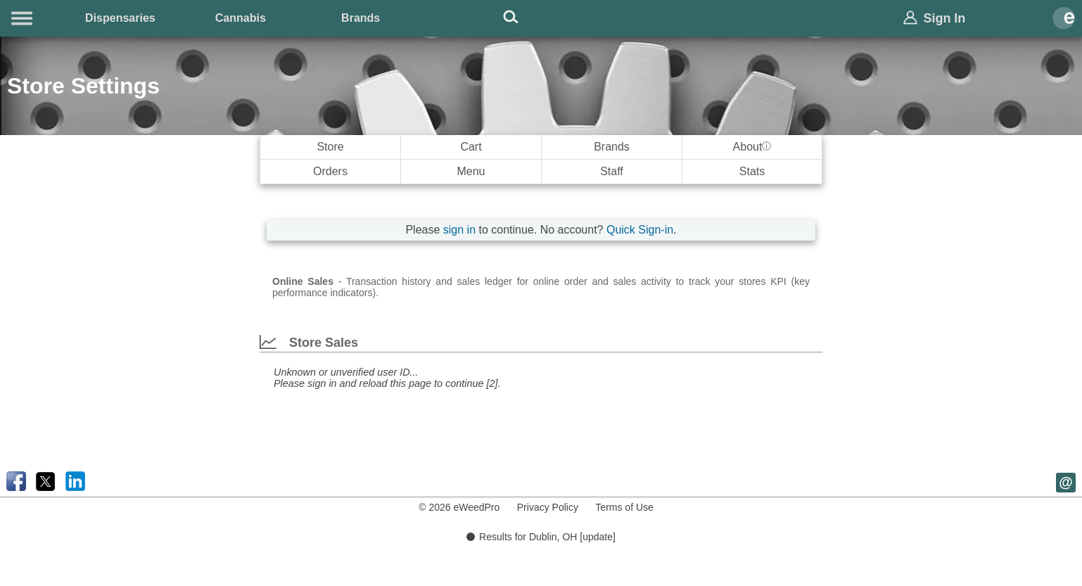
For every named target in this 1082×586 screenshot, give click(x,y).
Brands (360, 18)
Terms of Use (624, 507)
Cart (470, 147)
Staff (611, 171)
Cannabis (240, 18)
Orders (330, 171)
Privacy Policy (547, 507)
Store (330, 147)
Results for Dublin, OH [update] (541, 536)
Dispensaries (120, 18)
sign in (459, 230)
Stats (752, 171)
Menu (471, 171)
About (752, 147)
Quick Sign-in (639, 230)
